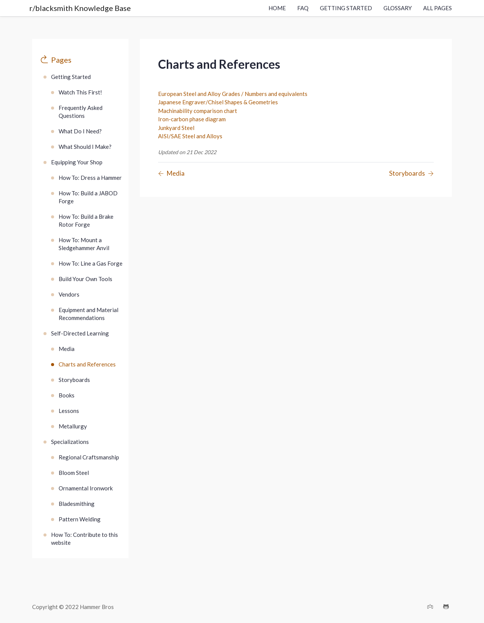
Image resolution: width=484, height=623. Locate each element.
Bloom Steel (74, 472)
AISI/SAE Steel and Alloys (190, 136)
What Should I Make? (85, 146)
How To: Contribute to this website (84, 538)
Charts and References (87, 364)
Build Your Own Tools (85, 278)
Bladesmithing (77, 503)
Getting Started (346, 8)
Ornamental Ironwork (86, 488)
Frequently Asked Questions (80, 111)
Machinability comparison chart (197, 110)
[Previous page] (171, 174)
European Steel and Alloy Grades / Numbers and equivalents (232, 93)
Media (66, 348)
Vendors (69, 294)
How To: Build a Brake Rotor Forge (86, 220)
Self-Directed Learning (80, 333)
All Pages (437, 8)
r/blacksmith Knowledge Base (80, 7)
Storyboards (74, 379)
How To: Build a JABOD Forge (88, 197)
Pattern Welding (80, 519)
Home (277, 8)
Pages (61, 59)
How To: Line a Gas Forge (91, 263)
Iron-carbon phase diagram (192, 119)
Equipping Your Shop (76, 162)
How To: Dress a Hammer (90, 177)
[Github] (446, 607)
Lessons (69, 410)
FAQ (303, 8)
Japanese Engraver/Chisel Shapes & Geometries (218, 102)
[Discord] (430, 607)
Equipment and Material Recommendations (88, 313)
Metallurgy (73, 426)
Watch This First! (80, 92)
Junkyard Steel (176, 127)
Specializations (70, 441)
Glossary (397, 8)
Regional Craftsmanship (89, 457)
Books (66, 395)
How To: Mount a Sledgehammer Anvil (84, 244)
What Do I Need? (80, 131)
